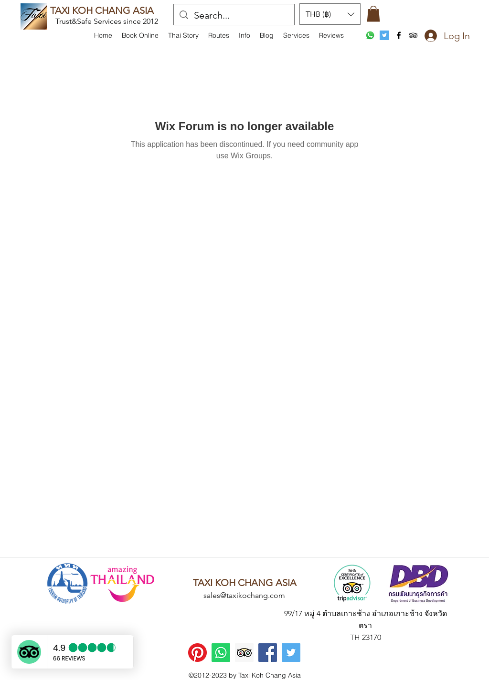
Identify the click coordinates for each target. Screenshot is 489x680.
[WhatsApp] (370, 35)
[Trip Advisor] (244, 652)
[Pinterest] (197, 652)
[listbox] (330, 14)
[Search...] (234, 15)
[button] (244, 35)
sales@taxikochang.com (244, 595)
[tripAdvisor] (413, 35)
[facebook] (399, 35)
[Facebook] (267, 652)
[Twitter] (291, 652)
